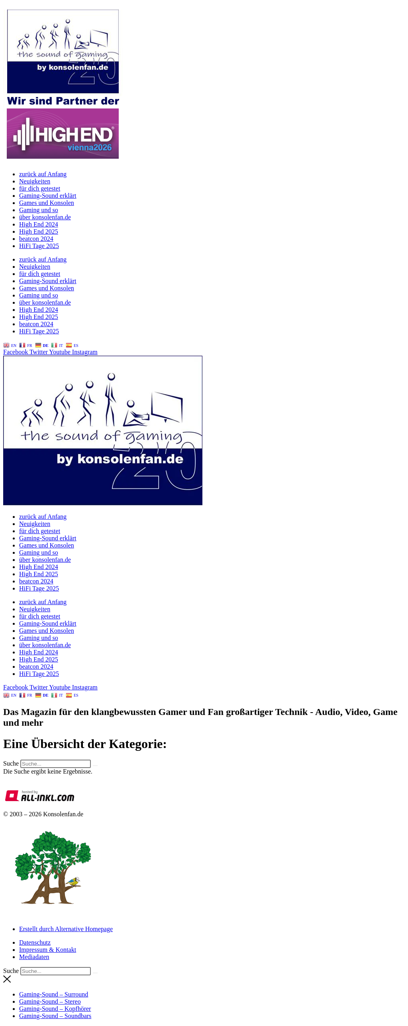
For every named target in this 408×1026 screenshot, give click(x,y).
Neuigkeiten (34, 181)
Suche (11, 763)
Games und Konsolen (46, 202)
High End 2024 (38, 224)
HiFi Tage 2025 (39, 245)
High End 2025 (38, 231)
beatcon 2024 (36, 238)
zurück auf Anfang (43, 174)
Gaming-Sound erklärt (47, 195)
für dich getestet (39, 188)
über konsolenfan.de (45, 217)
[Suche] (95, 765)
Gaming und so (38, 210)
